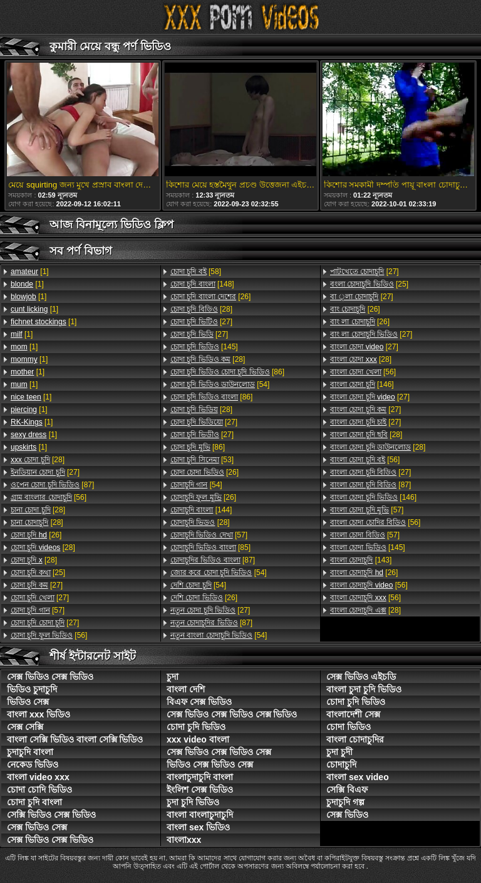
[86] (227, 371)
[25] (38, 572)
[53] (202, 459)
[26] (36, 535)
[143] (360, 560)
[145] (204, 346)
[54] (219, 384)
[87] (52, 484)
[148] (202, 284)
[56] (48, 497)
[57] (38, 610)
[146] (362, 384)
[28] (38, 459)
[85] (210, 547)
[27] (45, 472)
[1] (30, 271)
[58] (195, 271)
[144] (201, 509)
